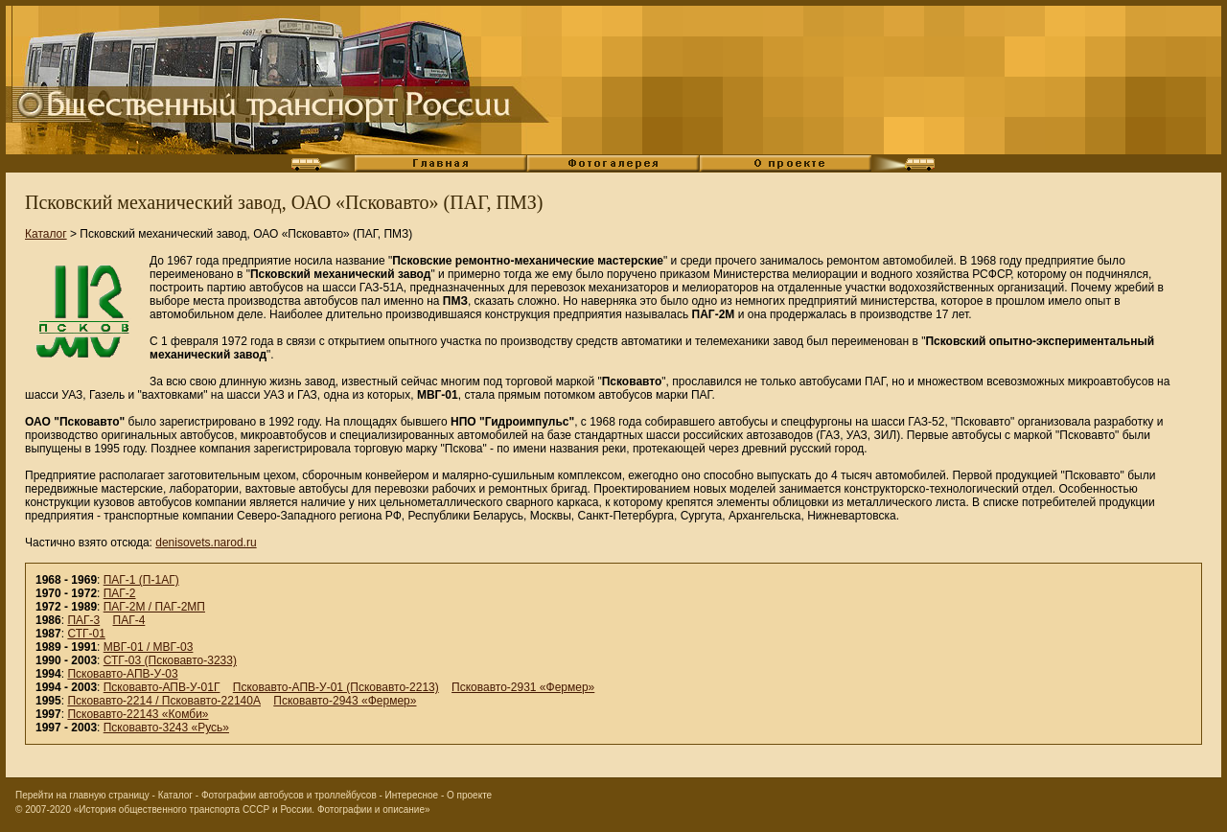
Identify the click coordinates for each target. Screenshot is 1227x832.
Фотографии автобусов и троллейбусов (289, 795)
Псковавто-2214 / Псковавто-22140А (164, 700)
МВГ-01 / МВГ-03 (149, 647)
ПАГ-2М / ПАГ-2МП (154, 606)
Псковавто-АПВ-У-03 (122, 674)
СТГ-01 (85, 633)
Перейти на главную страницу (82, 795)
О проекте (469, 795)
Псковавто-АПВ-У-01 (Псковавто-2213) (336, 687)
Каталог (46, 234)
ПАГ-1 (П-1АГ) (141, 580)
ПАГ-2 (120, 593)
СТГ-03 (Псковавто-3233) (170, 660)
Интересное (412, 795)
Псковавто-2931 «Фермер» (522, 687)
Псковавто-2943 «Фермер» (344, 700)
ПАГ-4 (129, 620)
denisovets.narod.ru (205, 542)
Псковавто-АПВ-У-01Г (162, 687)
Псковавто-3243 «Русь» (166, 727)
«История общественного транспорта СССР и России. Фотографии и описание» (252, 809)
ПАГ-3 (83, 620)
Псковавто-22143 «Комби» (137, 714)
